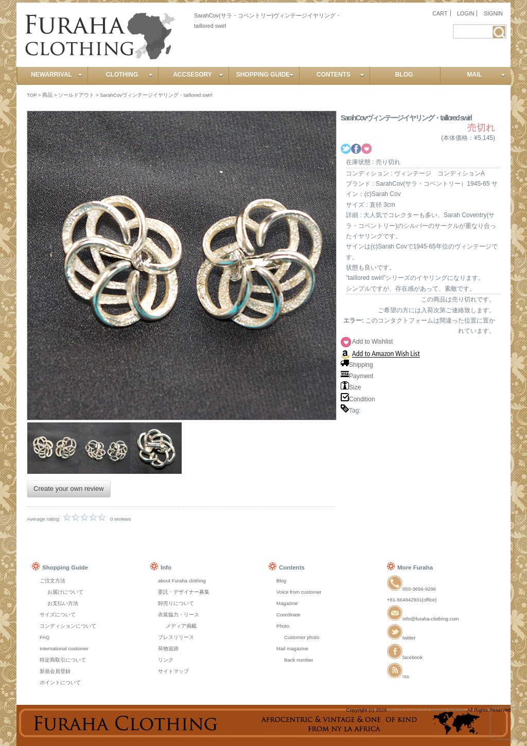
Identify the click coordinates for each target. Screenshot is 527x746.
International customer (64, 648)
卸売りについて (176, 603)
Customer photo (301, 637)
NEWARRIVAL (56, 74)
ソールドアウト (76, 95)
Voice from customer (298, 592)
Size (351, 387)
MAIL (486, 74)
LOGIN (466, 13)
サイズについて (58, 614)
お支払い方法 (62, 603)
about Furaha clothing (182, 580)
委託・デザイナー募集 (183, 592)
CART (439, 13)
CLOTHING (129, 74)
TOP (32, 95)
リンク (165, 660)
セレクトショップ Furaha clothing (426, 710)
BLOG (404, 74)
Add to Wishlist (372, 341)
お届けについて (65, 592)
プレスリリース (176, 637)
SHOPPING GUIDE (265, 74)
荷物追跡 (168, 648)
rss (398, 676)
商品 (47, 95)
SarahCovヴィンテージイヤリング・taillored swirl (156, 95)
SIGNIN (493, 13)
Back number (298, 660)
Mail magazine (292, 648)
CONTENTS (340, 74)
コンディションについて (68, 626)
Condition (358, 399)
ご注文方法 (52, 580)
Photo (282, 626)
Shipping (357, 364)
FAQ (44, 637)
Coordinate (288, 614)
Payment (357, 376)
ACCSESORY (198, 74)
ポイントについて (60, 682)
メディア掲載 (181, 626)
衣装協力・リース (178, 614)
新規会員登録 (55, 671)
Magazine (287, 603)
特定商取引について (63, 660)
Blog (281, 580)
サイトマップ (173, 671)
